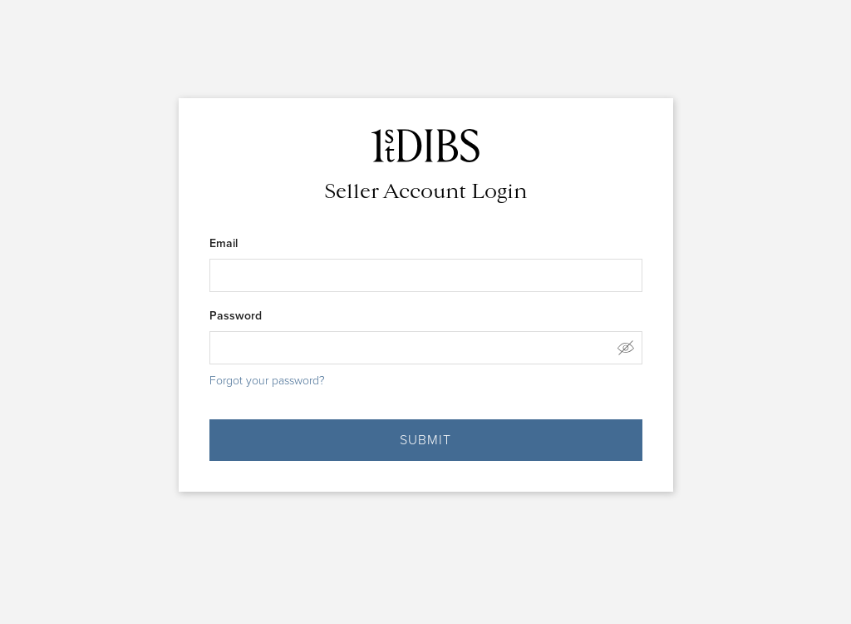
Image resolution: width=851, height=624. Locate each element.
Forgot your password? (267, 380)
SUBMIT (425, 439)
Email (223, 243)
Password (235, 315)
